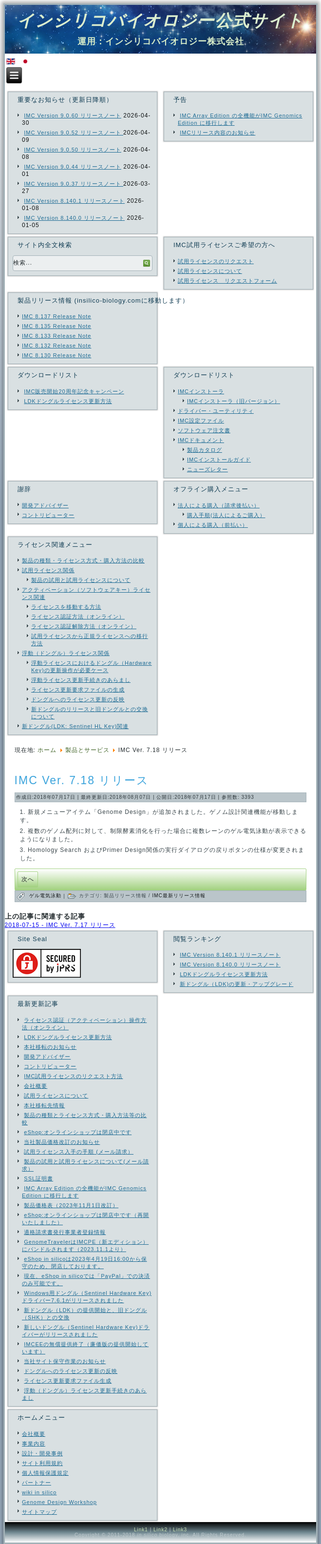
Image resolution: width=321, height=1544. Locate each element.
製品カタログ (204, 450)
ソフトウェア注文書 (204, 430)
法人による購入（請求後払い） (219, 505)
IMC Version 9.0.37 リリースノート (73, 184)
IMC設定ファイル (201, 421)
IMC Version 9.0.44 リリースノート (72, 167)
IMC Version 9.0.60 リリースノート (72, 115)
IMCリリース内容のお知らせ (217, 132)
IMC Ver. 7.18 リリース (82, 780)
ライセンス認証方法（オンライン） (78, 616)
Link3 (180, 1529)
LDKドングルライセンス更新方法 (68, 401)
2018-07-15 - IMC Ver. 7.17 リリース (60, 925)
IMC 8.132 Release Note (56, 345)
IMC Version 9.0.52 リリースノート (73, 132)
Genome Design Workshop (59, 1502)
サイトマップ (39, 1512)
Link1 (141, 1529)
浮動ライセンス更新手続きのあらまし (81, 680)
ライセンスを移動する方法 (66, 607)
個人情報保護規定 (45, 1473)
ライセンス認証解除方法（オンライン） (83, 626)
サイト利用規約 (42, 1463)
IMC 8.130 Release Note (56, 355)
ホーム (47, 750)
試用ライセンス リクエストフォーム (227, 281)
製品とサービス (87, 750)
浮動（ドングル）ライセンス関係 (66, 653)
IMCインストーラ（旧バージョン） (233, 401)
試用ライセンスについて (210, 271)
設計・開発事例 (42, 1453)
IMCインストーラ (201, 391)
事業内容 (33, 1444)
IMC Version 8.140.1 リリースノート (74, 201)
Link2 (160, 1529)
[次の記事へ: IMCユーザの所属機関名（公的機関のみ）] (28, 879)
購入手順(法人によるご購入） (226, 515)
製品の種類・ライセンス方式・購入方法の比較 (83, 560)
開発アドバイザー (45, 505)
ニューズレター (207, 469)
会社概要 (33, 1434)
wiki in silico (39, 1492)
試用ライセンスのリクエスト (216, 261)
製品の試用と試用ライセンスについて (81, 580)
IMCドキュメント (201, 440)
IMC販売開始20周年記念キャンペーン (74, 391)
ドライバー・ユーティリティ (216, 411)
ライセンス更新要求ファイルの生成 (78, 690)
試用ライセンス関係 (48, 570)
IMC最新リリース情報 (178, 895)
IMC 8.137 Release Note (56, 316)
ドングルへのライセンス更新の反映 (78, 699)
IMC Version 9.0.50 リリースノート (72, 150)
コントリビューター (48, 515)
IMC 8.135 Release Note (56, 326)
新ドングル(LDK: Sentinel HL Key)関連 (75, 726)
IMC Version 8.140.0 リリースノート (74, 218)
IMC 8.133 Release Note (56, 336)
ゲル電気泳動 (46, 895)
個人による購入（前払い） (213, 525)
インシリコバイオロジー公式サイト (160, 20)
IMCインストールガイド (219, 460)
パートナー (36, 1483)
